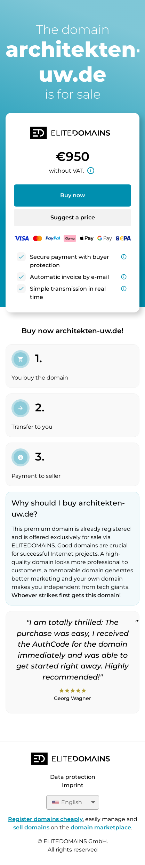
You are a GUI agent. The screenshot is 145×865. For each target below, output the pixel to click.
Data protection (72, 777)
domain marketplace (101, 827)
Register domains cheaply (45, 819)
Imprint (72, 785)
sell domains (31, 827)
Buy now (72, 195)
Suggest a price (72, 217)
